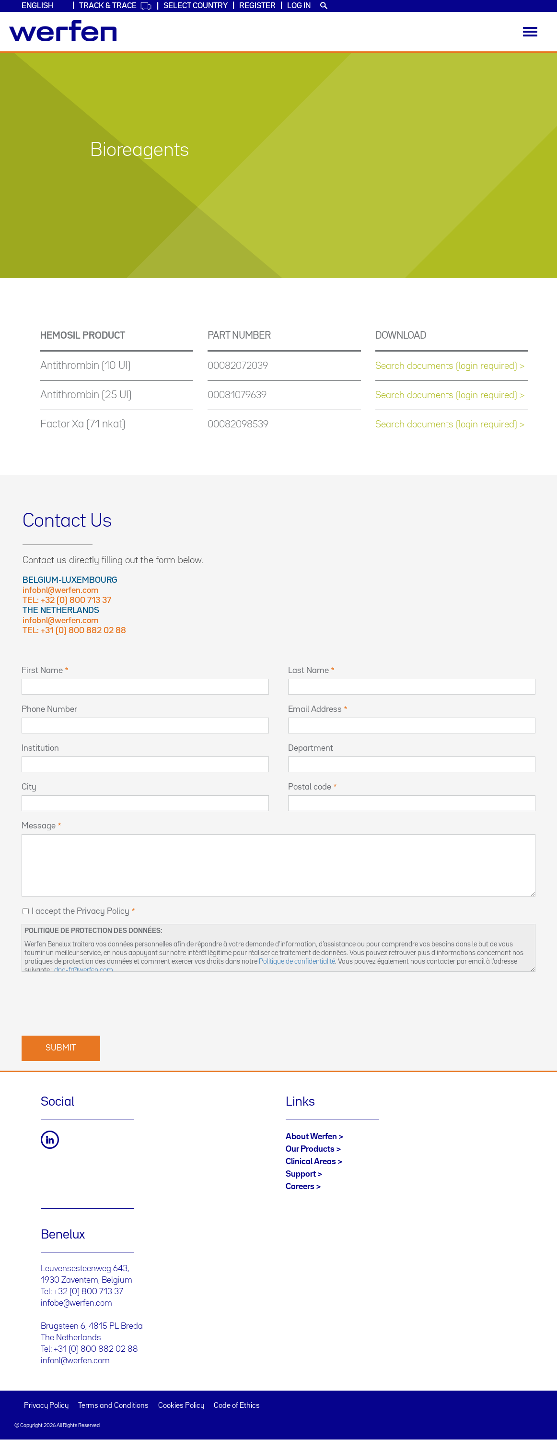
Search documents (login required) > (449, 366)
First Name (42, 670)
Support (301, 1174)
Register (257, 6)
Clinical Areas (311, 1162)
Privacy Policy (46, 1406)
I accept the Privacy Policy (80, 911)
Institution (40, 748)
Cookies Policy (181, 1406)
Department (310, 748)
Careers (300, 1187)
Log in (299, 6)
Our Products (310, 1149)
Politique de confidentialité (297, 961)
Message (39, 826)
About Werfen (311, 1137)
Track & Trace (115, 6)
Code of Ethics (237, 1406)
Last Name (308, 670)
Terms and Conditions (113, 1406)
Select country (195, 6)
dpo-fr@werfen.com (83, 970)
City (29, 787)
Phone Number (49, 709)
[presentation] (94, 1002)
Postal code (309, 787)
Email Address (315, 709)
